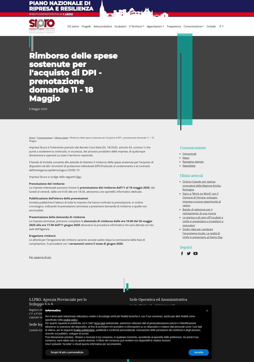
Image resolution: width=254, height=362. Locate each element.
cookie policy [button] (70, 319)
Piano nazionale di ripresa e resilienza (61, 6)
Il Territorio (135, 26)
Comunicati (189, 153)
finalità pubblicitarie (84, 330)
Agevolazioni (154, 26)
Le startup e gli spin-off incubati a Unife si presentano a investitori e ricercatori (203, 221)
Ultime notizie (61, 137)
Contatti (211, 26)
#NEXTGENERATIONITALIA (51, 14)
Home (32, 137)
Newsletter (189, 165)
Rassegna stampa (193, 161)
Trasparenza (174, 26)
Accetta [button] (198, 352)
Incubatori (120, 26)
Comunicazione (193, 26)
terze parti (99, 323)
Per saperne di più (40, 257)
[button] (207, 310)
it (220, 26)
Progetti (86, 26)
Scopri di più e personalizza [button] (67, 352)
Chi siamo (73, 26)
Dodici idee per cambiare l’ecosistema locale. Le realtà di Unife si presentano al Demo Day (203, 233)
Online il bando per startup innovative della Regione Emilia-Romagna (202, 185)
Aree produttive (103, 26)
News (186, 157)
